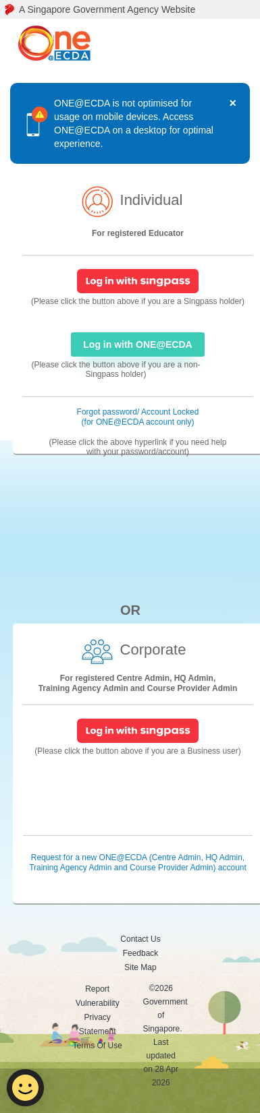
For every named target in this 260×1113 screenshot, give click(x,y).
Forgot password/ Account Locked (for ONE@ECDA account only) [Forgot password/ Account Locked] (138, 417)
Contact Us (140, 939)
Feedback (141, 953)
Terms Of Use (97, 1045)
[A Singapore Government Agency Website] (130, 9)
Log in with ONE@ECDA (137, 344)
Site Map (140, 967)
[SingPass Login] (138, 280)
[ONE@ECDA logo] (59, 43)
